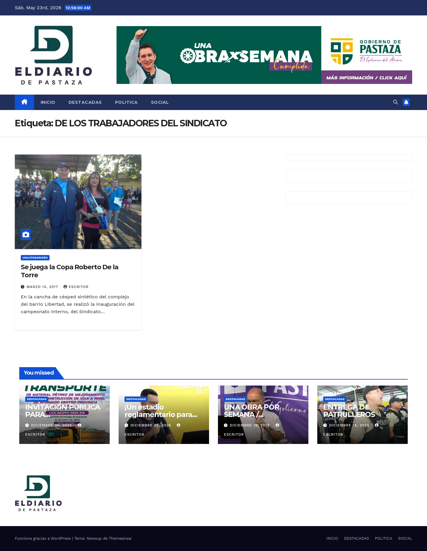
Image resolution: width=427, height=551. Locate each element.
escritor (75, 287)
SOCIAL (160, 102)
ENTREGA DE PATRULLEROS (349, 411)
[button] (395, 102)
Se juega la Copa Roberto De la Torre (69, 271)
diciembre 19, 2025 (250, 425)
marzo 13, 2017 (43, 287)
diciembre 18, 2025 (350, 425)
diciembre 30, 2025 (52, 425)
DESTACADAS (85, 102)
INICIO (48, 102)
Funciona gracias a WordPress (43, 538)
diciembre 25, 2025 (151, 425)
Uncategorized (35, 257)
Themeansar (120, 538)
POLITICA (126, 102)
